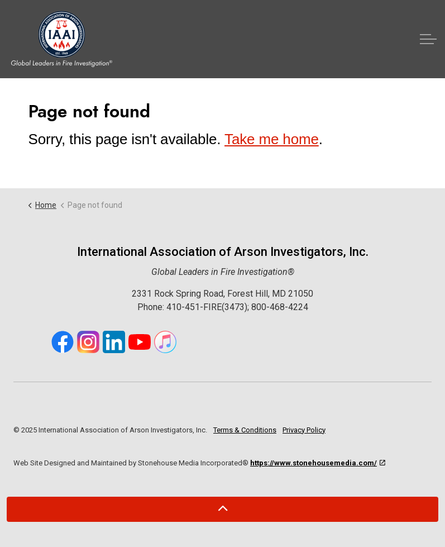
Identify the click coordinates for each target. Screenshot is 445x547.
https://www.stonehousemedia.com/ (317, 463)
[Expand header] (428, 39)
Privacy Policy (304, 430)
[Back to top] (222, 509)
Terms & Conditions (244, 430)
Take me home (271, 139)
